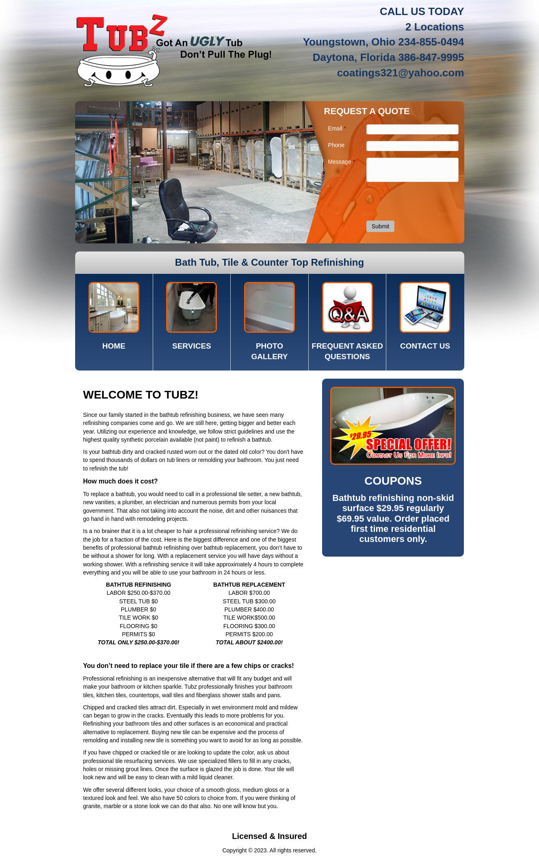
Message (341, 161)
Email (337, 128)
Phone (336, 145)
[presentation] (413, 201)
